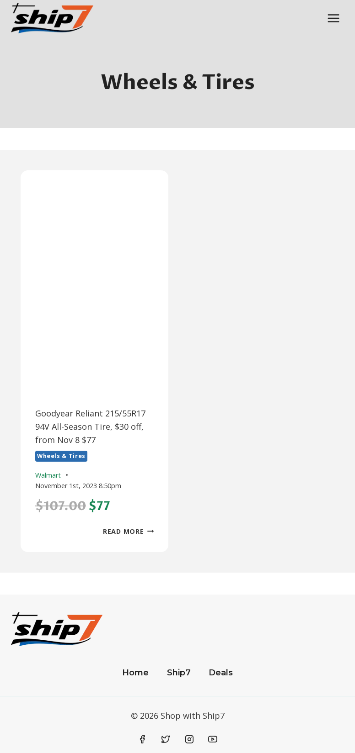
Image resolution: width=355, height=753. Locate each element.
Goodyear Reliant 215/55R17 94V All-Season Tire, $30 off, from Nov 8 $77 (90, 426)
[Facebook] (142, 739)
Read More (128, 531)
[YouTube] (213, 739)
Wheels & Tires (61, 456)
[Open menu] (333, 18)
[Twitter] (165, 739)
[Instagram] (189, 739)
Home (135, 673)
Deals (221, 673)
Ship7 (179, 673)
